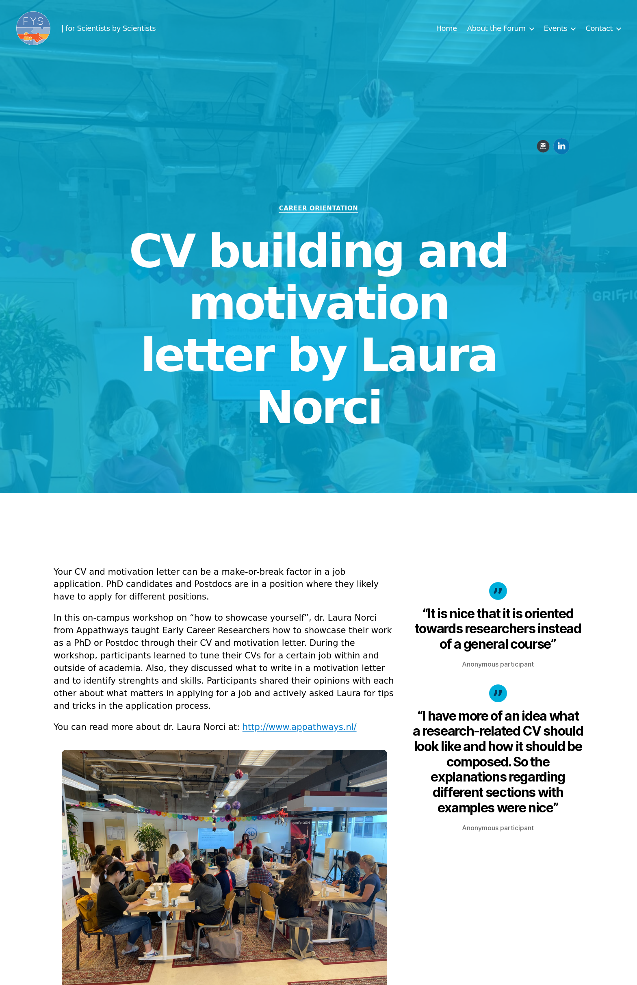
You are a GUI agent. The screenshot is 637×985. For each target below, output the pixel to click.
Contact (599, 29)
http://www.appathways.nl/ (300, 727)
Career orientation (318, 208)
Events (556, 29)
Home (446, 29)
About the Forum (496, 29)
